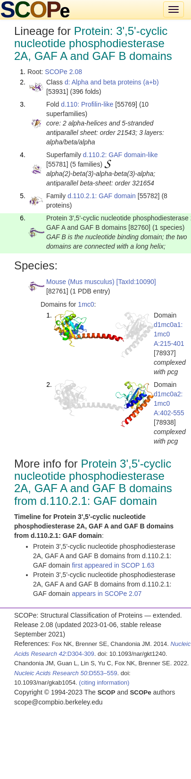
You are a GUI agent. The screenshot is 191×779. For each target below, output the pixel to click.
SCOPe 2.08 (63, 71)
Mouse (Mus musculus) (80, 281)
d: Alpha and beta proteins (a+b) (112, 82)
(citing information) (104, 682)
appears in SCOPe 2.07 (106, 593)
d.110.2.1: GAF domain (101, 196)
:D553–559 (65, 673)
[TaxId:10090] (136, 281)
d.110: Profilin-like (87, 104)
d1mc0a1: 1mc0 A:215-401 (169, 334)
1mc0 (86, 304)
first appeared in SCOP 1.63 (113, 565)
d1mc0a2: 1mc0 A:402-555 (169, 403)
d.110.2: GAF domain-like (120, 155)
